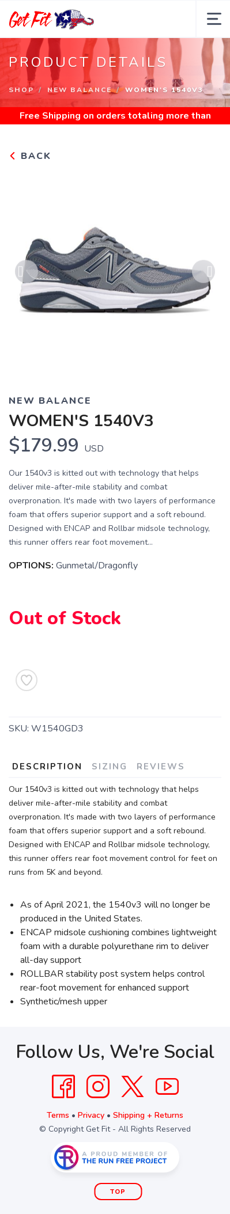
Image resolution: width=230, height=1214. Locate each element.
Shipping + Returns (148, 1115)
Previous (26, 272)
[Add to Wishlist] (26, 680)
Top (118, 1192)
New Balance (79, 89)
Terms (58, 1115)
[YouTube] (167, 1086)
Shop (21, 89)
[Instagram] (98, 1086)
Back (30, 156)
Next (203, 272)
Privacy (91, 1115)
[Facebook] (63, 1086)
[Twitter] (132, 1086)
